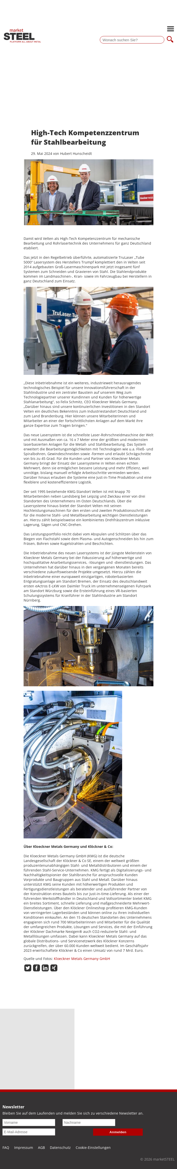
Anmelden (117, 1132)
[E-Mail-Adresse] (28, 1131)
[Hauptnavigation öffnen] (171, 29)
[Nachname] (89, 1122)
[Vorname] (28, 1122)
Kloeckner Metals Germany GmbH (82, 958)
